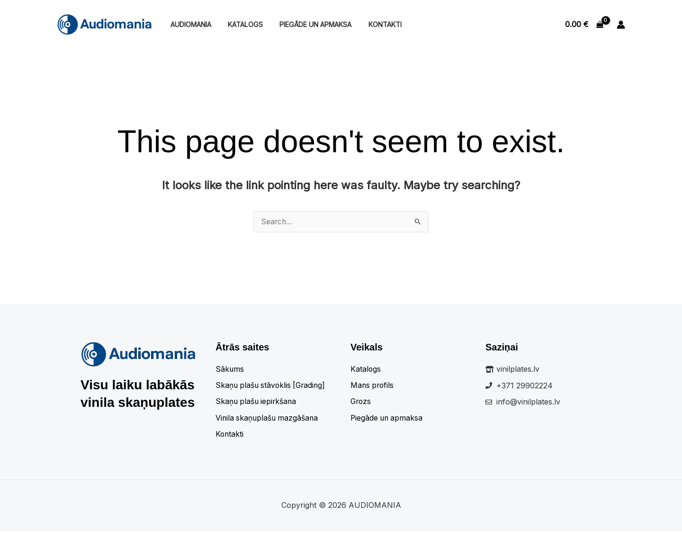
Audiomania (189, 24)
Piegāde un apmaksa (308, 24)
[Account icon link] (621, 24)
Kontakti (374, 24)
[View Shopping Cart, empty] (584, 24)
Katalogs (240, 24)
